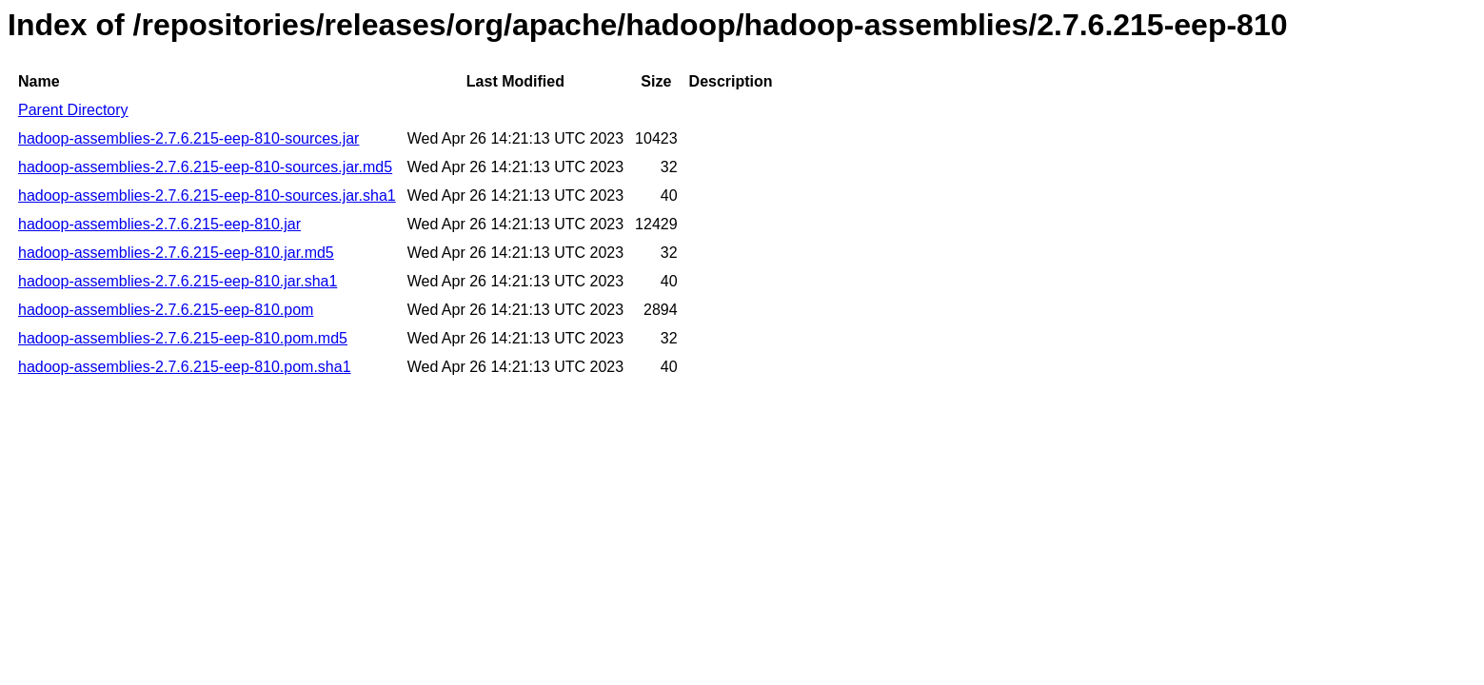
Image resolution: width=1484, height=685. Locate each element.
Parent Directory (73, 110)
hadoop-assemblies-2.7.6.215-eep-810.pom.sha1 (184, 367)
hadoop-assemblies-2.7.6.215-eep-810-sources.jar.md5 (205, 167)
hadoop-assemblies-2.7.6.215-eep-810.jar (159, 224)
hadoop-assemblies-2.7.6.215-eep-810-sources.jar (188, 138)
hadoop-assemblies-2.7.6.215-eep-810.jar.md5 (176, 253)
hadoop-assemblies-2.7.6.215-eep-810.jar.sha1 (177, 281)
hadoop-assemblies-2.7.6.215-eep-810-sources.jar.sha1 (207, 195)
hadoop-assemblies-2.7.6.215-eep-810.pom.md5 (182, 338)
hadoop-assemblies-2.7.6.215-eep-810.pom (165, 310)
